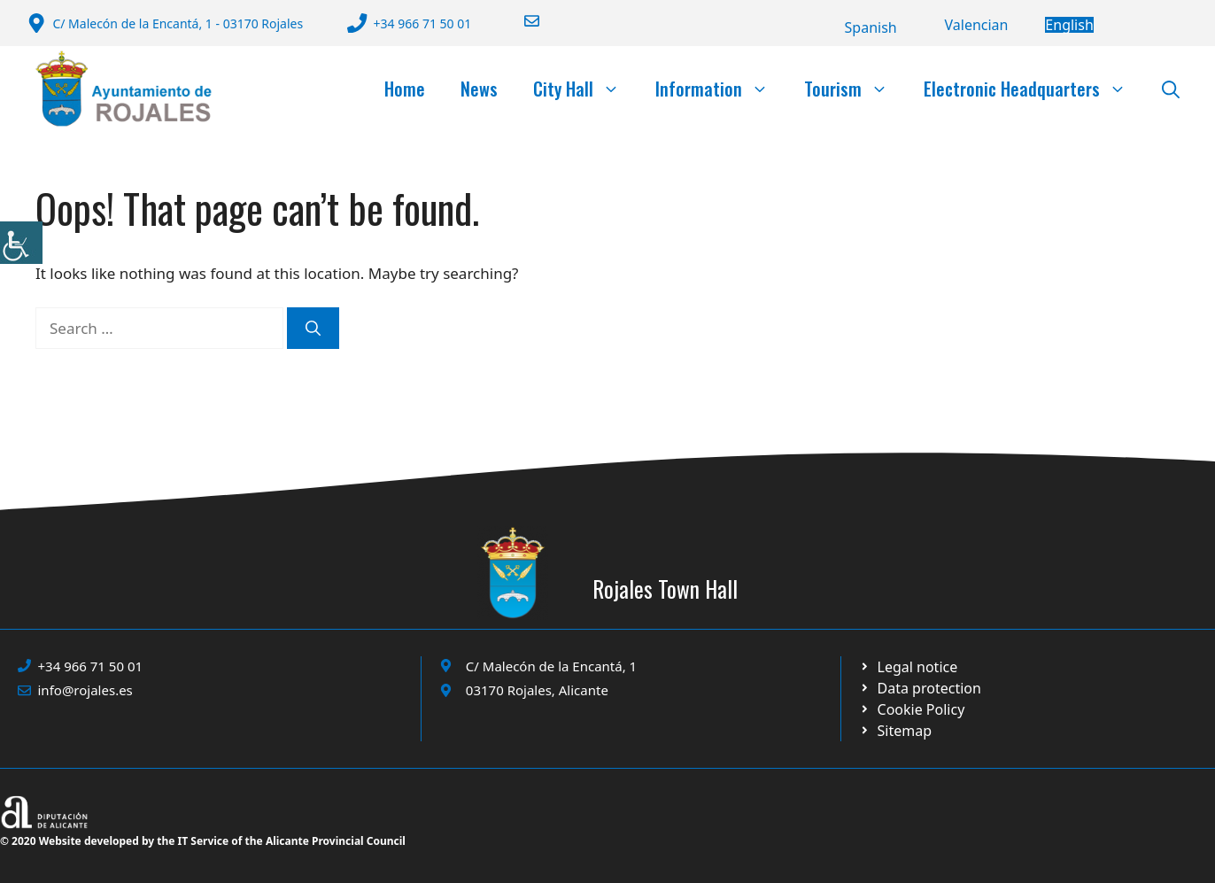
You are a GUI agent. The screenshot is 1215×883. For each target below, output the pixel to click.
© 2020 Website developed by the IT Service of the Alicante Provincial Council (203, 840)
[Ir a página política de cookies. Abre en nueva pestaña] (920, 688)
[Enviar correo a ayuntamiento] (521, 20)
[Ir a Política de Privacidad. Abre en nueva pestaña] (908, 667)
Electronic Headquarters (1034, 88)
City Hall (585, 88)
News (479, 88)
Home (404, 88)
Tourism (855, 88)
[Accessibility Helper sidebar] (21, 242)
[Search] (313, 328)
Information (720, 88)
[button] (1170, 88)
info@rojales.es (85, 690)
